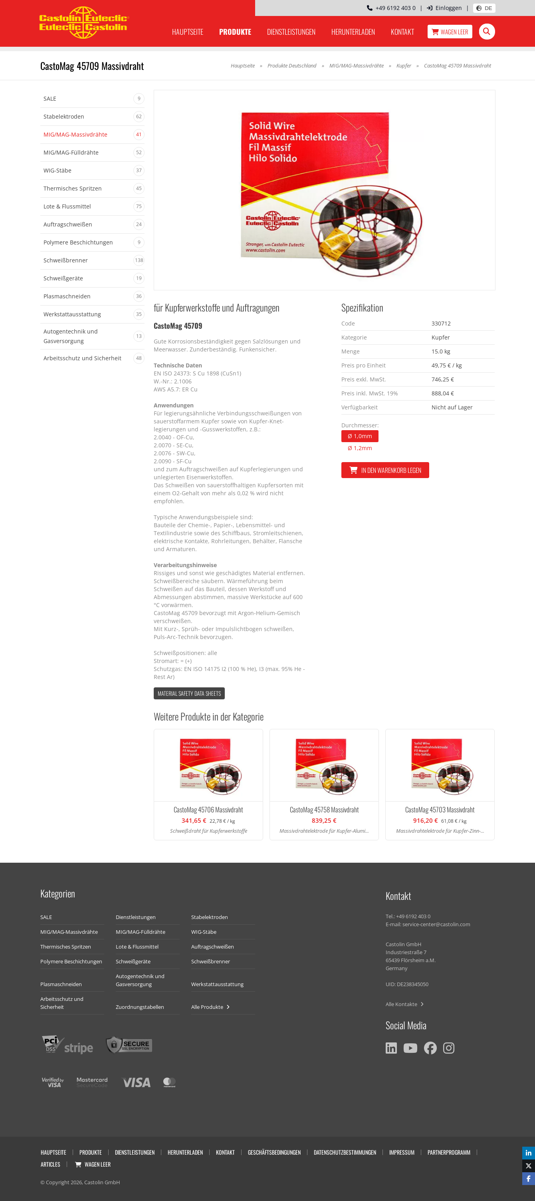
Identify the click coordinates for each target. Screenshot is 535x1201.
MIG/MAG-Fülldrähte (140, 931)
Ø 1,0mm (360, 436)
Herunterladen (353, 31)
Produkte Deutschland (292, 65)
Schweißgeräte (133, 961)
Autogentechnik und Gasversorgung (140, 980)
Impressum (401, 1152)
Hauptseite (187, 31)
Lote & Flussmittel (137, 946)
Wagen (450, 31)
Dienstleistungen (291, 31)
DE (484, 8)
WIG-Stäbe (203, 931)
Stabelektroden (209, 917)
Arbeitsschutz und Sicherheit (61, 1002)
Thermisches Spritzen (65, 946)
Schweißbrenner (210, 961)
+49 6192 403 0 (391, 8)
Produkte (235, 31)
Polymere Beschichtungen (71, 961)
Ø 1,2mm (360, 448)
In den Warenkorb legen (385, 470)
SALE (46, 917)
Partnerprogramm (449, 1152)
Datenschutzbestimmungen (345, 1152)
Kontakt (402, 31)
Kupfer (404, 65)
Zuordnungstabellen (140, 1006)
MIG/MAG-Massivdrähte (356, 65)
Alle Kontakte (405, 1004)
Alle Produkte (210, 1006)
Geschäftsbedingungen (274, 1152)
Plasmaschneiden (61, 984)
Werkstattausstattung (217, 984)
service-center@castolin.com (436, 924)
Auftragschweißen (212, 946)
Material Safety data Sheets (189, 693)
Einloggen (444, 8)
